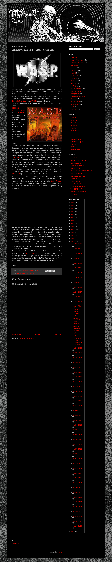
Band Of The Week (77, 60)
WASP (38, 273)
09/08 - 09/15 (77, 362)
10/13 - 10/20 (77, 297)
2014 (73, 238)
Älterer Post (57, 335)
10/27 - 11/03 (77, 287)
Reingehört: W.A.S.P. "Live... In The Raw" (76, 321)
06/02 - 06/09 (77, 430)
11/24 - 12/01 (77, 268)
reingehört (32, 273)
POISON (21, 113)
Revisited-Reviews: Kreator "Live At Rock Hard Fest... (76, 331)
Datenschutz (75, 131)
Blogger (60, 552)
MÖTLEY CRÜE (18, 110)
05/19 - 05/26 (77, 439)
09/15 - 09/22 (77, 357)
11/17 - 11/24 (77, 273)
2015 (73, 235)
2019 (73, 223)
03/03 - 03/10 (77, 492)
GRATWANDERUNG (78, 165)
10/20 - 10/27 (77, 292)
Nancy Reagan (56, 181)
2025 (73, 205)
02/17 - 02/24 (77, 502)
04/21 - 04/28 (77, 458)
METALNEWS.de (76, 173)
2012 (73, 531)
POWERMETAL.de (77, 178)
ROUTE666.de (76, 181)
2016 (73, 232)
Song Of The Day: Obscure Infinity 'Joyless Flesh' (76, 310)
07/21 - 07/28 (77, 396)
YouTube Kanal (76, 149)
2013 (73, 241)
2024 (73, 208)
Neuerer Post (16, 335)
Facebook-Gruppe (77, 142)
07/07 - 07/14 (77, 406)
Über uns (74, 120)
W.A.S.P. (33, 101)
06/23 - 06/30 (77, 415)
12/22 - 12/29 (77, 249)
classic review (75, 101)
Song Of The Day (76, 91)
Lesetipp (73, 83)
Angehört (74, 57)
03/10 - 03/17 (77, 487)
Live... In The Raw (19, 101)
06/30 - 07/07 (77, 410)
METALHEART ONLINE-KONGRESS (83, 171)
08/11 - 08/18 (77, 382)
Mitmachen (74, 123)
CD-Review (74, 65)
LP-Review (74, 81)
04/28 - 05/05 (77, 454)
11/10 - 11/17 (77, 277)
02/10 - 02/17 (77, 507)
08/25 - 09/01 (77, 372)
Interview (74, 78)
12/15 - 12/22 (77, 253)
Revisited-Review (76, 88)
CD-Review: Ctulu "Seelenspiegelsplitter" (77, 341)
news (72, 107)
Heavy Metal (21, 273)
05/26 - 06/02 (77, 434)
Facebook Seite (76, 139)
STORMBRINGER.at (78, 186)
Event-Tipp (74, 70)
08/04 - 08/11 (77, 386)
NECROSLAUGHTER (78, 176)
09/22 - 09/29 (77, 353)
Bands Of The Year (77, 62)
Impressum (15, 543)
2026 (73, 202)
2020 (73, 220)
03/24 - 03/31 (77, 478)
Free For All (74, 75)
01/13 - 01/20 (77, 526)
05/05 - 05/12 (77, 449)
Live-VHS (15, 157)
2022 (73, 214)
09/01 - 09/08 (77, 367)
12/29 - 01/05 (77, 244)
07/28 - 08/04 (77, 391)
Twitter (73, 147)
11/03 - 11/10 (77, 282)
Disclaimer (74, 125)
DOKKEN (15, 108)
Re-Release (30, 253)
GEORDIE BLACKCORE (79, 160)
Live (27, 273)
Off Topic (74, 86)
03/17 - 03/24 (77, 483)
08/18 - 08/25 (77, 377)
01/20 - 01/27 (77, 521)
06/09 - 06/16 (77, 425)
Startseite (37, 335)
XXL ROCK (74, 194)
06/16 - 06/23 (77, 420)
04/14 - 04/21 (77, 463)
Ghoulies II (16, 174)
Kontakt (73, 128)
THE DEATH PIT (76, 189)
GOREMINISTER (76, 163)
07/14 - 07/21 (77, 401)
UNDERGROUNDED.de (79, 191)
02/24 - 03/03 (77, 497)
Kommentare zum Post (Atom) (30, 338)
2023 (73, 211)
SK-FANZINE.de (76, 184)
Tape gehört (75, 94)
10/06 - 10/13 (77, 301)
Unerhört (73, 99)
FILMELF (74, 158)
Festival (73, 73)
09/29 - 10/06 (77, 348)
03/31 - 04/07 (77, 473)
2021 (73, 217)
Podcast (73, 144)
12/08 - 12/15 (77, 258)
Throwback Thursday (78, 96)
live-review (74, 104)
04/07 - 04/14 (77, 468)
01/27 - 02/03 (77, 516)
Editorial (73, 68)
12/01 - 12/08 (77, 263)
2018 (73, 226)
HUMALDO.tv (75, 168)
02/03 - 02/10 (77, 511)
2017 (73, 229)
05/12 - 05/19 (77, 444)
